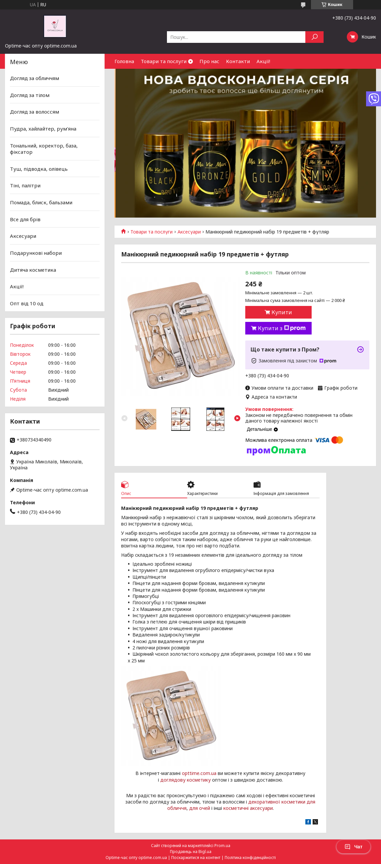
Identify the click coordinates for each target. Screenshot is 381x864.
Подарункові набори (36, 252)
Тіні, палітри (25, 185)
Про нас (209, 61)
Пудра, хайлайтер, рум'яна (43, 128)
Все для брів (25, 219)
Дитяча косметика (33, 269)
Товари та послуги (164, 61)
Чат (353, 847)
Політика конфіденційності (250, 857)
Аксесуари (189, 232)
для (193, 808)
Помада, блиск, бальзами (41, 202)
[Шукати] (314, 37)
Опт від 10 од (26, 303)
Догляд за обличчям (34, 78)
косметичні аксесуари (248, 808)
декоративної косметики (276, 802)
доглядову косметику (185, 780)
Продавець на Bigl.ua (190, 851)
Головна (124, 61)
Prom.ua (222, 845)
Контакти (238, 61)
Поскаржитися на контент (195, 857)
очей (204, 808)
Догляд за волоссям (34, 111)
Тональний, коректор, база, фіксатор (44, 148)
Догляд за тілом (29, 95)
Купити (281, 312)
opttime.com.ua (199, 773)
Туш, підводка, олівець (39, 168)
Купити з (282, 328)
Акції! (263, 61)
